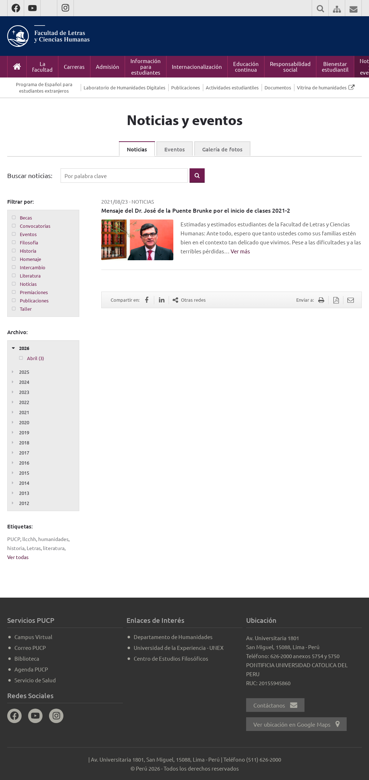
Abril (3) (35, 358)
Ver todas (17, 557)
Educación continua (246, 66)
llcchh (29, 539)
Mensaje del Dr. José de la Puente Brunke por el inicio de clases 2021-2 (195, 210)
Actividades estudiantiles (232, 87)
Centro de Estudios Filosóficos (171, 658)
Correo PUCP (30, 647)
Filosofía (29, 242)
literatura (54, 548)
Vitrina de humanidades (322, 87)
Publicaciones (185, 87)
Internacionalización (197, 66)
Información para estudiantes (145, 66)
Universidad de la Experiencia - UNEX (178, 647)
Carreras (74, 66)
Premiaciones (34, 292)
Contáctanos (275, 705)
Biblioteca (26, 658)
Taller (26, 309)
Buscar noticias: (29, 175)
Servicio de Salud (35, 680)
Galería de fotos (222, 149)
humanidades (53, 539)
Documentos (277, 87)
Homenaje (30, 259)
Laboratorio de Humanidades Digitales (124, 87)
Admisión (107, 66)
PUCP (13, 539)
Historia (28, 251)
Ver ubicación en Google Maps (296, 724)
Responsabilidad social (290, 66)
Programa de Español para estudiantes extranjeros (44, 87)
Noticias (137, 149)
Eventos (174, 149)
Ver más (240, 251)
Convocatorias (35, 226)
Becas (26, 217)
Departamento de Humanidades (173, 636)
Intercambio (32, 267)
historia (16, 548)
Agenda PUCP (31, 669)
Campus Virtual (33, 636)
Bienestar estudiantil (335, 66)
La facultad (42, 66)
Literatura (30, 275)
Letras (34, 548)
